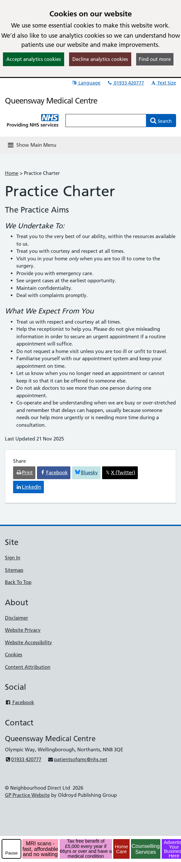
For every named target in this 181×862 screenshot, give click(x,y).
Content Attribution (27, 667)
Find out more (155, 59)
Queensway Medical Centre (51, 100)
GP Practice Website (27, 795)
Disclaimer (16, 618)
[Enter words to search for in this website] (105, 120)
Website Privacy (23, 630)
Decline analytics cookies (100, 59)
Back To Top (18, 582)
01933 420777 (125, 83)
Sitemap (14, 570)
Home (11, 173)
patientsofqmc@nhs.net (77, 759)
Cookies (13, 654)
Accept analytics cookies (33, 59)
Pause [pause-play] (11, 853)
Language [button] (85, 83)
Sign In (12, 557)
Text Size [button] (163, 83)
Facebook (19, 702)
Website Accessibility (28, 642)
